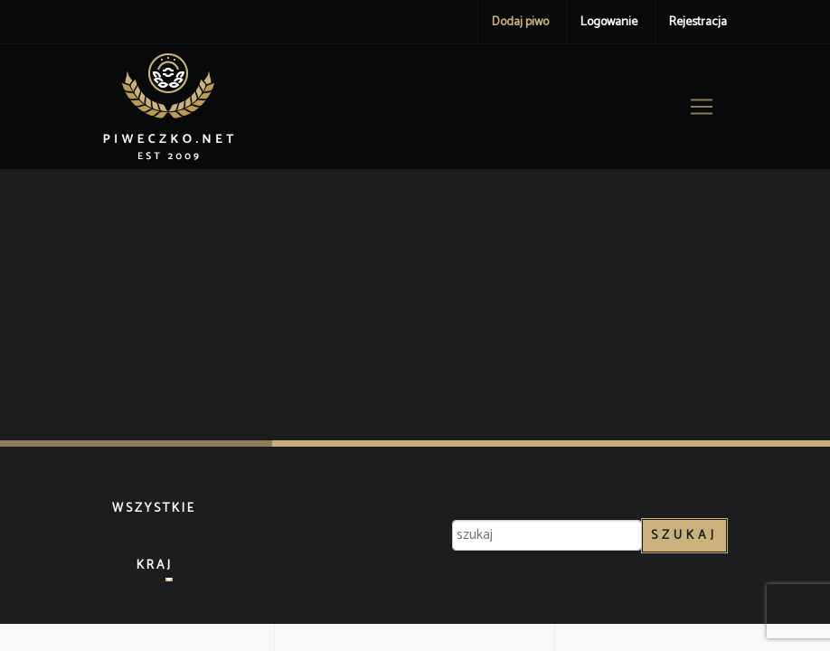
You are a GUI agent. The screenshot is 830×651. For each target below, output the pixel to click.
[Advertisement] (415, 304)
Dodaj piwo (520, 22)
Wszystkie (154, 508)
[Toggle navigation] (701, 107)
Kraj (155, 565)
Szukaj (684, 535)
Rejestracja (698, 22)
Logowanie (608, 22)
